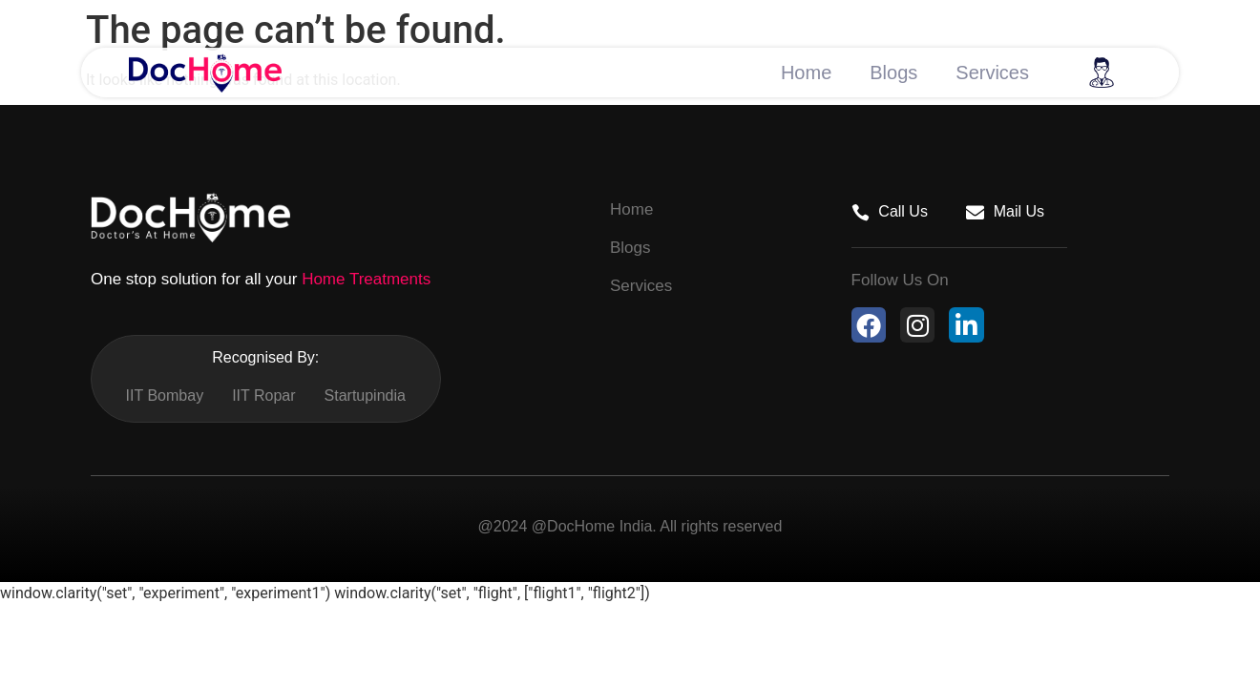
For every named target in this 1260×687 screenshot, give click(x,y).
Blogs (893, 72)
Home (806, 72)
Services (992, 72)
